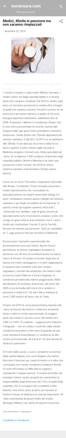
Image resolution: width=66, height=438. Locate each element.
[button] (61, 22)
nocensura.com (26, 6)
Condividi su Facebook (16, 420)
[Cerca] (61, 7)
